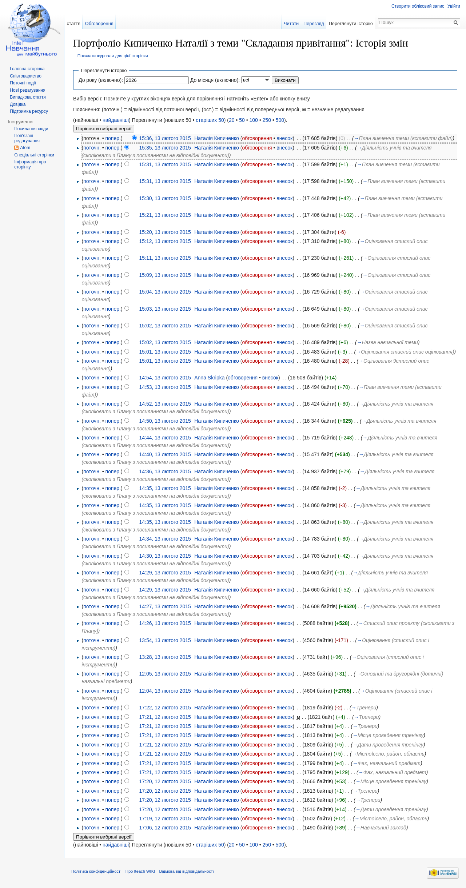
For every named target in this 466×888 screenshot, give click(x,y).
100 (254, 120)
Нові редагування (27, 90)
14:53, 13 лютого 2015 (165, 387)
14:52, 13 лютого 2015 (165, 404)
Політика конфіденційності (96, 871)
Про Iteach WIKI (140, 871)
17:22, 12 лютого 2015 (165, 707)
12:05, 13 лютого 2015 (165, 674)
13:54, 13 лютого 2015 (165, 640)
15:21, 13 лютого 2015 (165, 215)
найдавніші (116, 120)
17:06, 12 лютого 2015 (165, 828)
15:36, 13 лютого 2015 (165, 138)
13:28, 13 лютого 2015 (165, 657)
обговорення (257, 138)
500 (280, 120)
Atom (25, 147)
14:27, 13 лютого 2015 (165, 606)
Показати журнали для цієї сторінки (112, 55)
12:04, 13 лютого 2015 (165, 691)
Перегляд (313, 23)
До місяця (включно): (215, 80)
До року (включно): (101, 80)
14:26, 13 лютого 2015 (165, 623)
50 (242, 120)
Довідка (17, 104)
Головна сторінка (27, 68)
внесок (284, 138)
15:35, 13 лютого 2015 (165, 148)
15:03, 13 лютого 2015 (165, 309)
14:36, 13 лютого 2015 (165, 471)
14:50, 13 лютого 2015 (165, 421)
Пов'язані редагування (27, 138)
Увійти (453, 6)
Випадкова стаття (27, 97)
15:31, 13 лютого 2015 (165, 164)
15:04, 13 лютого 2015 (165, 292)
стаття (73, 23)
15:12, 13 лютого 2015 (165, 241)
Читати (291, 23)
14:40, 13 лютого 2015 (165, 454)
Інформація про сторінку (30, 164)
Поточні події (23, 82)
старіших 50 (210, 120)
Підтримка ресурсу (29, 111)
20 (232, 120)
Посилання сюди (31, 128)
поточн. (92, 148)
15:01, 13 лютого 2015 (165, 352)
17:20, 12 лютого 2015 (165, 781)
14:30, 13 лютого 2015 (165, 556)
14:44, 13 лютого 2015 (165, 438)
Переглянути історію (351, 23)
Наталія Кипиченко (216, 138)
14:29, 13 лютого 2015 (165, 573)
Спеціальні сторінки (34, 155)
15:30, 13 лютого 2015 (165, 198)
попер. (112, 138)
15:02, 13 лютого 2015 (165, 325)
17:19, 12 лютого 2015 (165, 818)
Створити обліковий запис (417, 6)
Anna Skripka (209, 378)
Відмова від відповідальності (186, 871)
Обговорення (99, 23)
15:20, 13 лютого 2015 (165, 232)
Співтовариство (25, 76)
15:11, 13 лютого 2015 (165, 258)
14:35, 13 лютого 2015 (165, 488)
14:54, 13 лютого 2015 (165, 378)
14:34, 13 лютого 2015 (165, 539)
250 (267, 120)
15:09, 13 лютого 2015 (165, 275)
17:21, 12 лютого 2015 (165, 717)
